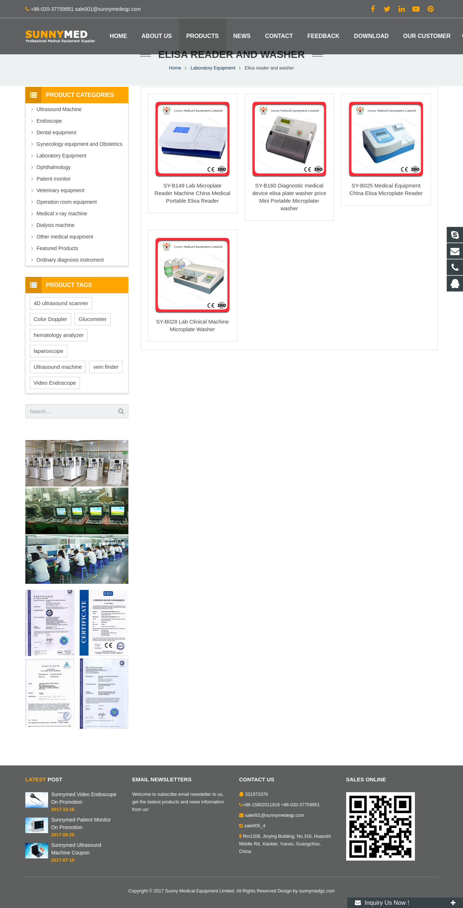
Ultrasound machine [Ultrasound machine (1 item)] (58, 386)
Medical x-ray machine (62, 232)
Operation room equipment (67, 221)
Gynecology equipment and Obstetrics (79, 163)
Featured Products (57, 267)
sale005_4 (255, 825)
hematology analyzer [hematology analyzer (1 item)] (59, 354)
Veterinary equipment (60, 209)
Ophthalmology (54, 186)
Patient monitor (54, 197)
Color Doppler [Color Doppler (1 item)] (50, 338)
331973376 (256, 794)
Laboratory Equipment (213, 86)
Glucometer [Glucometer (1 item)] (92, 338)
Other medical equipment (65, 255)
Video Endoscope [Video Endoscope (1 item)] (55, 401)
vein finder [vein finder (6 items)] (105, 386)
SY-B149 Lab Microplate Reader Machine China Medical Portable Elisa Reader (192, 212)
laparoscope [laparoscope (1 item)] (48, 370)
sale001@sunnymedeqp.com (274, 815)
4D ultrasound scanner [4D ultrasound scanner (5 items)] (61, 322)
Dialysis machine (56, 244)
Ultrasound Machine (59, 128)
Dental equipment (56, 151)
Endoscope (49, 140)
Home (175, 86)
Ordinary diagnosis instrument (70, 279)
